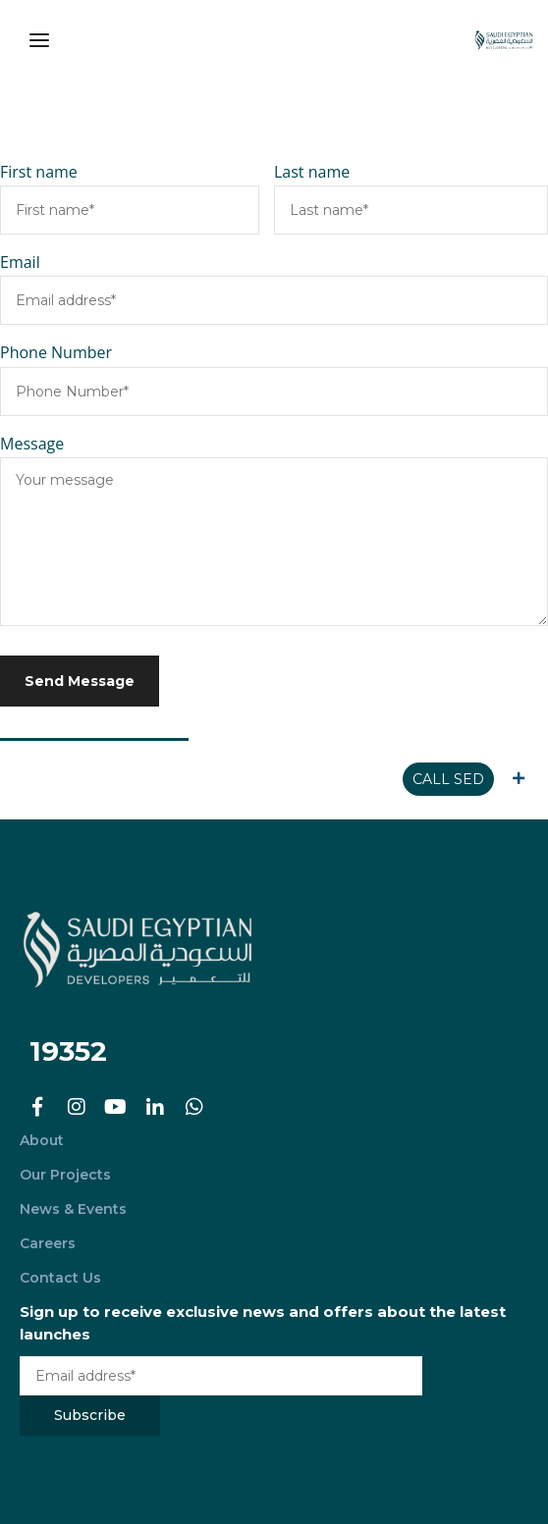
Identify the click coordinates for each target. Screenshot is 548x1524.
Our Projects (65, 1174)
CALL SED (448, 779)
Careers (48, 1243)
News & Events (73, 1209)
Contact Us (60, 1278)
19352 (68, 1051)
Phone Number (56, 352)
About (42, 1140)
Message (32, 443)
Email (20, 262)
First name (39, 172)
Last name (312, 172)
